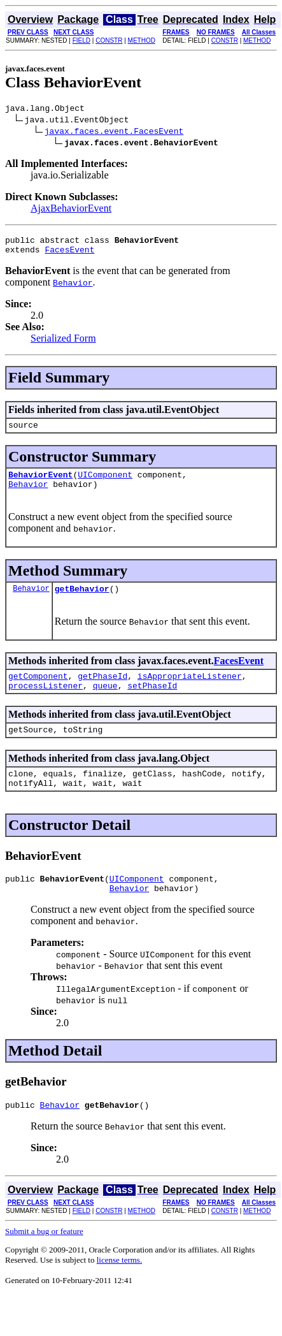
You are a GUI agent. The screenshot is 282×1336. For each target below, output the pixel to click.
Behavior (28, 495)
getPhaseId (102, 691)
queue (105, 702)
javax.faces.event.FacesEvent (114, 132)
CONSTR (108, 40)
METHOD (141, 40)
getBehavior (82, 601)
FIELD (81, 40)
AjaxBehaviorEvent (71, 210)
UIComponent (105, 484)
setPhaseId (152, 702)
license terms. (119, 1288)
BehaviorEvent (40, 484)
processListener (45, 702)
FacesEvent (69, 255)
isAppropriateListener (189, 691)
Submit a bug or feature (44, 1260)
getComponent (38, 691)
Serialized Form (63, 343)
